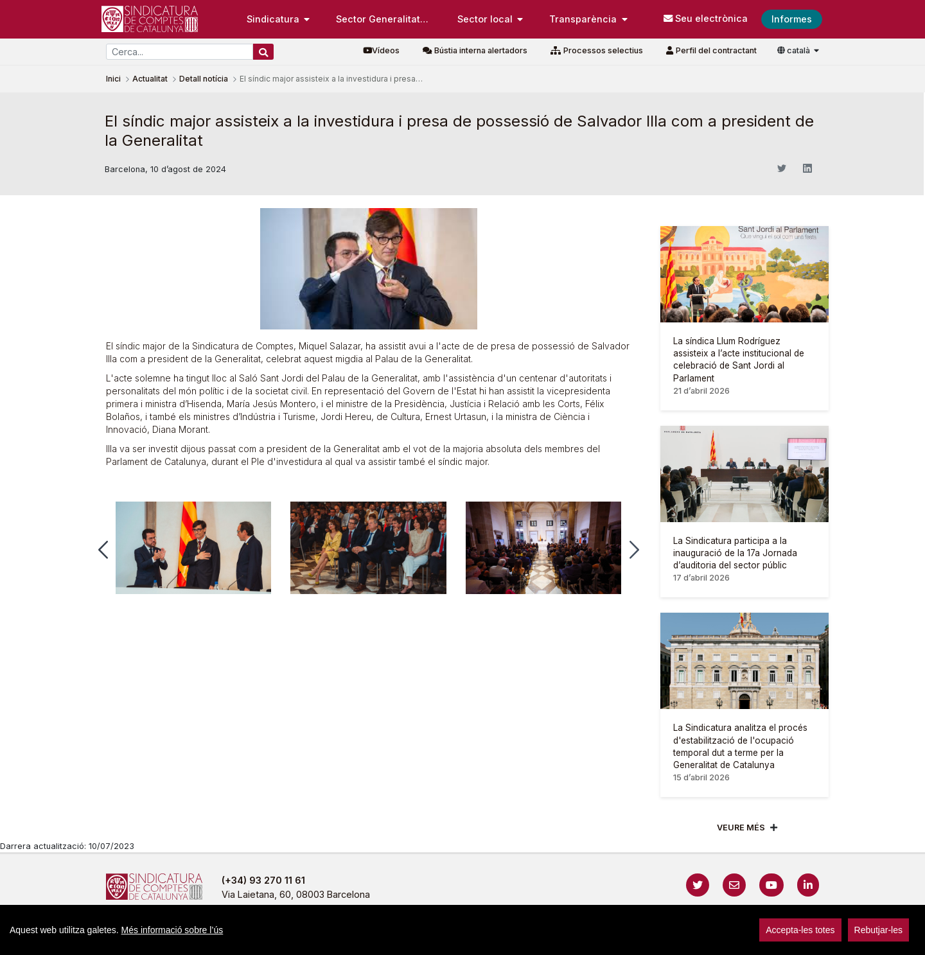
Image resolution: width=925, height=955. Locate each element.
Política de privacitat (412, 938)
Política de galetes (514, 938)
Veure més (741, 827)
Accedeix (793, 938)
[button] (103, 549)
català (794, 50)
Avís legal (328, 938)
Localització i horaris (719, 938)
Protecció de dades (614, 938)
